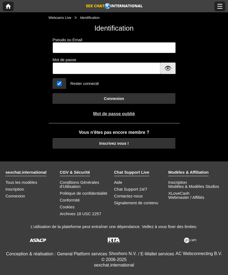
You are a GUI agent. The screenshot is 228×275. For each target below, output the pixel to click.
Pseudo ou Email (114, 45)
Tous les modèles (21, 182)
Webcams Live (60, 18)
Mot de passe (64, 60)
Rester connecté (84, 83)
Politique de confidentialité (83, 193)
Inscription (14, 189)
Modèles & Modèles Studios (193, 186)
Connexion (114, 98)
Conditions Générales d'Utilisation (79, 184)
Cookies (67, 207)
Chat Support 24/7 (130, 189)
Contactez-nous (128, 196)
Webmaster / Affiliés (186, 197)
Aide (118, 182)
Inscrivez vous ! (114, 143)
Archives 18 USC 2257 (80, 213)
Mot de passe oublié (114, 113)
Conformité (70, 200)
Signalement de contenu (136, 202)
